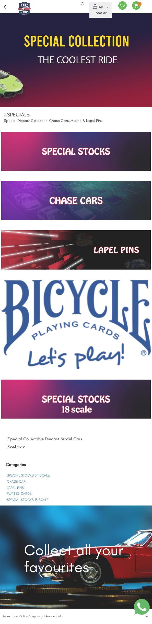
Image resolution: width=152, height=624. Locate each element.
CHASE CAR (16, 481)
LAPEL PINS (15, 488)
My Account (99, 9)
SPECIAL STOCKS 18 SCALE (28, 500)
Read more (16, 446)
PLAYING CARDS (19, 493)
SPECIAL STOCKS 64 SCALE (28, 475)
